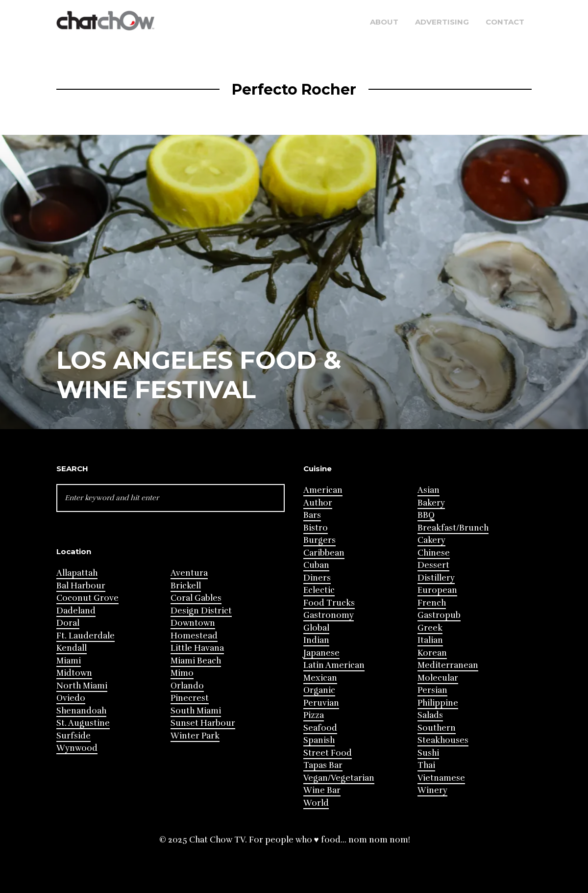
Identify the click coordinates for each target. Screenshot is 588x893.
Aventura (189, 573)
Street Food (327, 753)
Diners (317, 578)
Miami (68, 661)
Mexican (320, 678)
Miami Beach (196, 661)
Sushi (428, 753)
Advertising (442, 21)
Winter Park (195, 736)
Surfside (73, 736)
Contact (505, 21)
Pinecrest (190, 698)
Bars (312, 515)
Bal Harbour (80, 586)
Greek (429, 628)
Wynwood (77, 748)
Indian (316, 640)
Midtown (74, 673)
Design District (201, 611)
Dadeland (76, 611)
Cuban (316, 565)
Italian (430, 640)
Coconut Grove (87, 598)
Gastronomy (328, 615)
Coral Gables (196, 598)
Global (316, 628)
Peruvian (321, 703)
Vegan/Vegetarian (338, 778)
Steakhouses (442, 740)
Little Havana (197, 648)
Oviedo (70, 698)
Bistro (315, 528)
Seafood (320, 728)
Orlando (187, 686)
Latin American (334, 665)
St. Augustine (83, 723)
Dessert (433, 565)
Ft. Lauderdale (85, 636)
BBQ (426, 515)
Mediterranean (447, 665)
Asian (428, 490)
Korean (432, 653)
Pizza (313, 715)
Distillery (436, 578)
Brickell (186, 586)
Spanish (319, 740)
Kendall (71, 648)
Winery (432, 790)
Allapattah (77, 573)
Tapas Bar (323, 765)
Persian (432, 690)
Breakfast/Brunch (453, 528)
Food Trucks (329, 603)
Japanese (321, 653)
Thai (426, 765)
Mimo (182, 673)
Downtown (193, 623)
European (437, 590)
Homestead (194, 636)
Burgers (319, 540)
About (384, 21)
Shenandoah (81, 711)
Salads (430, 715)
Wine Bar (322, 790)
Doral (67, 623)
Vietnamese (441, 778)
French (431, 603)
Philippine (437, 703)
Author (317, 503)
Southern (436, 728)
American (323, 490)
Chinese (433, 553)
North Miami (81, 686)
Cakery (431, 540)
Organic (319, 690)
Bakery (431, 503)
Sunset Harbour (203, 723)
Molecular (437, 678)
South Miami (196, 711)
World (316, 803)
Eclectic (319, 590)
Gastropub (439, 615)
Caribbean (323, 553)
